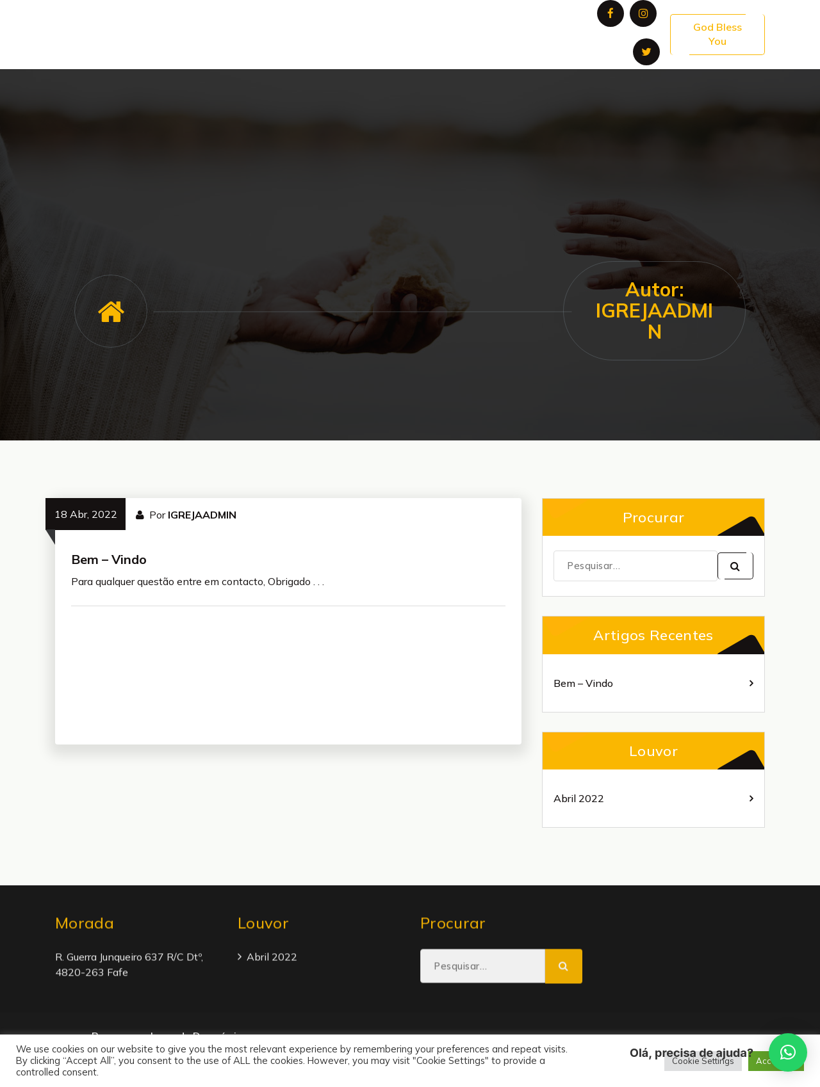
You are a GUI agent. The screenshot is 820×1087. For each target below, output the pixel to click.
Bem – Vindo (109, 559)
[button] (788, 1052)
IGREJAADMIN (202, 514)
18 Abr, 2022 (85, 514)
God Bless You (717, 33)
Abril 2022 (579, 798)
